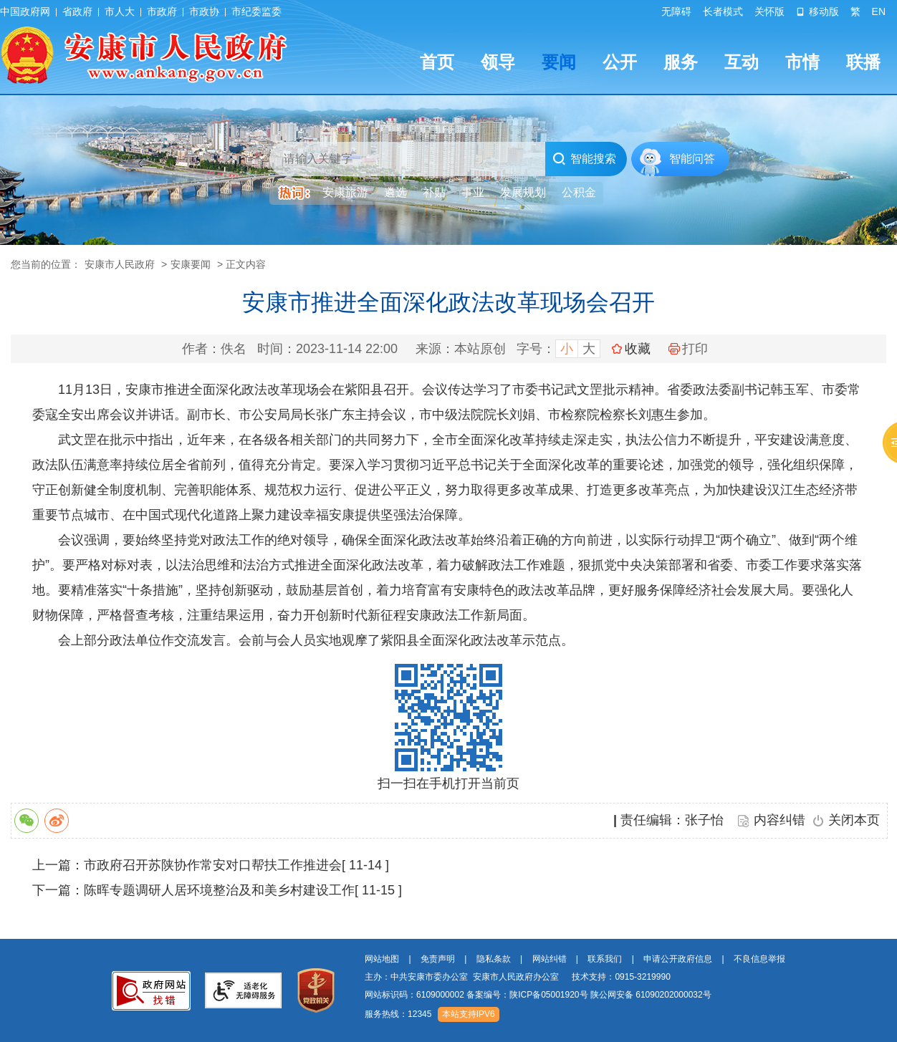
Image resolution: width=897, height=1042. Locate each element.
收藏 (638, 349)
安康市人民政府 (120, 264)
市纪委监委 (256, 11)
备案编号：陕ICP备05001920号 (526, 995)
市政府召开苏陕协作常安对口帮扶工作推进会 (213, 865)
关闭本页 (854, 820)
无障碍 (676, 11)
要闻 (559, 62)
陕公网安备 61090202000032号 (650, 995)
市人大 (120, 11)
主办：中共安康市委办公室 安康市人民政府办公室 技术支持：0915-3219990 (518, 977)
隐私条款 (493, 959)
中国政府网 (25, 11)
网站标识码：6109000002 (538, 995)
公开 (620, 62)
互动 (741, 62)
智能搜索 (584, 159)
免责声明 (438, 959)
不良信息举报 (759, 959)
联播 (863, 62)
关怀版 (769, 11)
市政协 (204, 11)
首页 (437, 62)
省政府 (77, 11)
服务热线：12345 (398, 1014)
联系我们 (604, 959)
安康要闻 (191, 264)
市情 (802, 62)
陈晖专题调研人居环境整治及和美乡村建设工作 (219, 890)
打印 (688, 349)
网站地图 (382, 959)
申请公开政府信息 (677, 959)
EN (879, 11)
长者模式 (723, 11)
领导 (498, 62)
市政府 (162, 11)
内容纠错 (779, 820)
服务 (680, 62)
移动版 (817, 11)
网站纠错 (549, 959)
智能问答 (692, 159)
